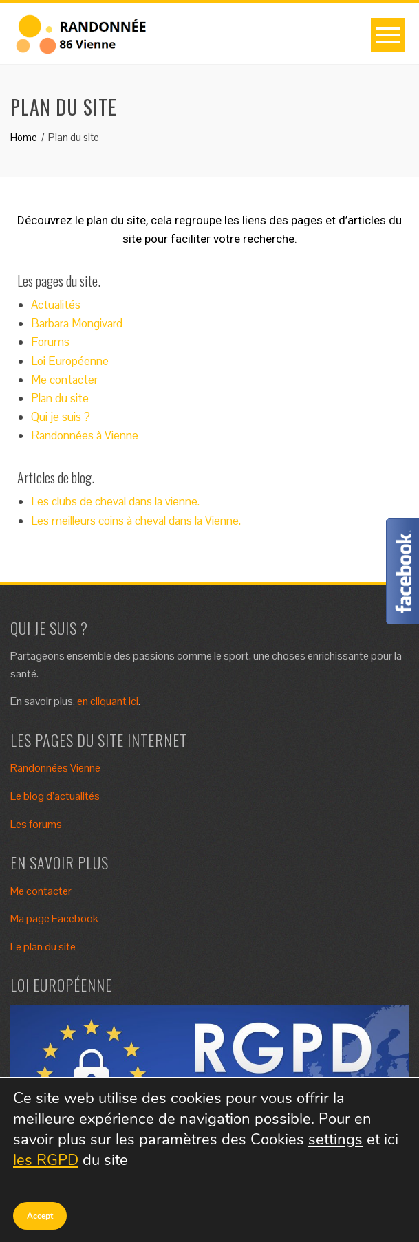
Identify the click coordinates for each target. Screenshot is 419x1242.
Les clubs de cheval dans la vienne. (115, 501)
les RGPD (45, 1160)
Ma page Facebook (54, 918)
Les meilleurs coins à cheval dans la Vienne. (136, 520)
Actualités (55, 304)
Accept (40, 1215)
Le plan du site (43, 946)
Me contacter (64, 379)
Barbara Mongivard (76, 323)
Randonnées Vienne (55, 768)
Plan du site (60, 398)
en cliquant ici (107, 701)
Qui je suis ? (60, 416)
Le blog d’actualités (55, 796)
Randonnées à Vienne (84, 435)
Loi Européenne (70, 361)
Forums (50, 341)
